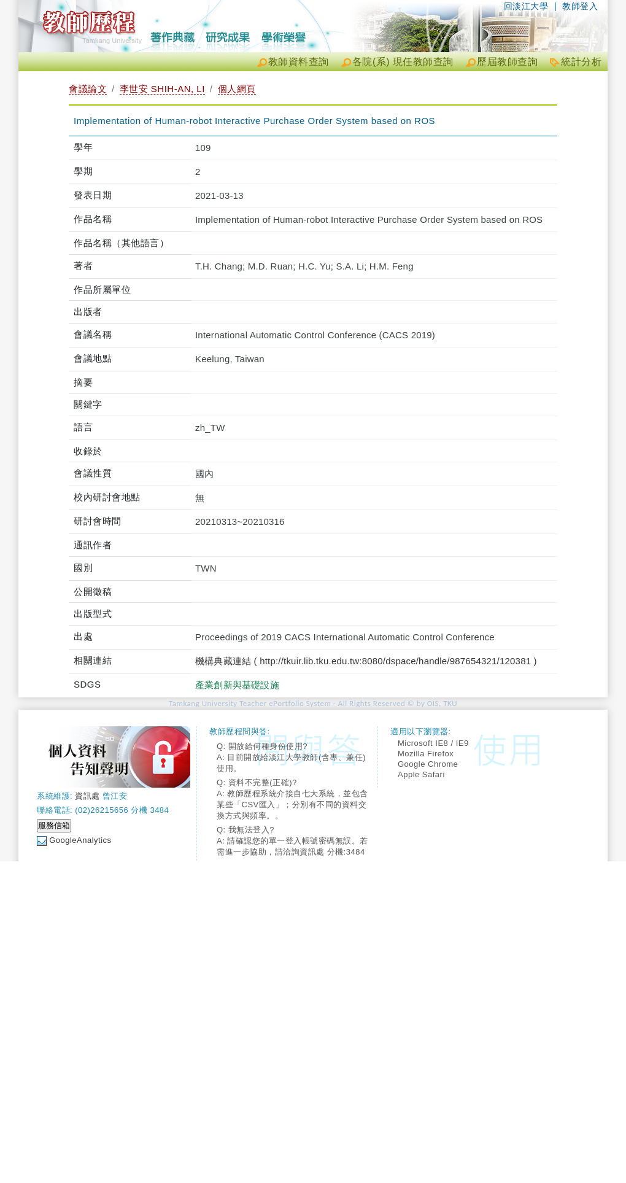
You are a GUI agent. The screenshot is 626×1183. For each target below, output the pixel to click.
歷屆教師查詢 (507, 61)
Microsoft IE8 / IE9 (433, 743)
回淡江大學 (526, 6)
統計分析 (581, 61)
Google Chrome (428, 764)
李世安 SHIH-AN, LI (162, 88)
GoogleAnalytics (80, 840)
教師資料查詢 (298, 61)
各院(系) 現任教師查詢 (403, 61)
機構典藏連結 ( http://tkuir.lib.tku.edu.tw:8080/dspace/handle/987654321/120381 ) (366, 661)
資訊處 (87, 796)
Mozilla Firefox (426, 753)
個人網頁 (237, 88)
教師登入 (580, 6)
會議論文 (88, 88)
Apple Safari (421, 774)
